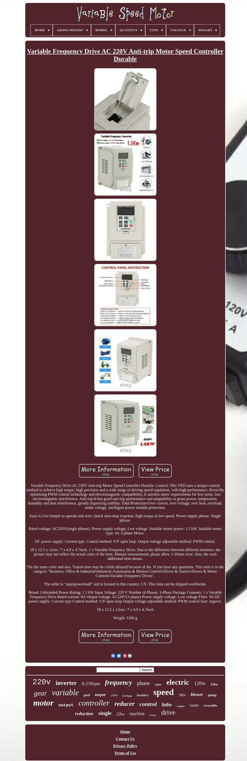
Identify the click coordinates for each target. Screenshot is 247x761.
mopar (100, 694)
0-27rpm (127, 695)
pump (212, 695)
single (105, 713)
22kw (121, 714)
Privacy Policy (125, 746)
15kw (214, 684)
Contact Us (125, 739)
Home (125, 732)
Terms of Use (125, 753)
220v (41, 682)
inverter (66, 683)
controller (94, 702)
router (194, 705)
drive (168, 712)
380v (182, 695)
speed (163, 692)
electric (177, 682)
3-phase (181, 706)
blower (197, 694)
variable (65, 692)
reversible (210, 705)
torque (152, 714)
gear (40, 693)
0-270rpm (91, 683)
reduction (84, 713)
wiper (158, 684)
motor (43, 702)
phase (143, 683)
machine (137, 713)
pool (87, 695)
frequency (118, 682)
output (65, 705)
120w (200, 683)
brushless (142, 695)
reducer (124, 703)
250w (114, 695)
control (148, 704)
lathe (167, 704)
